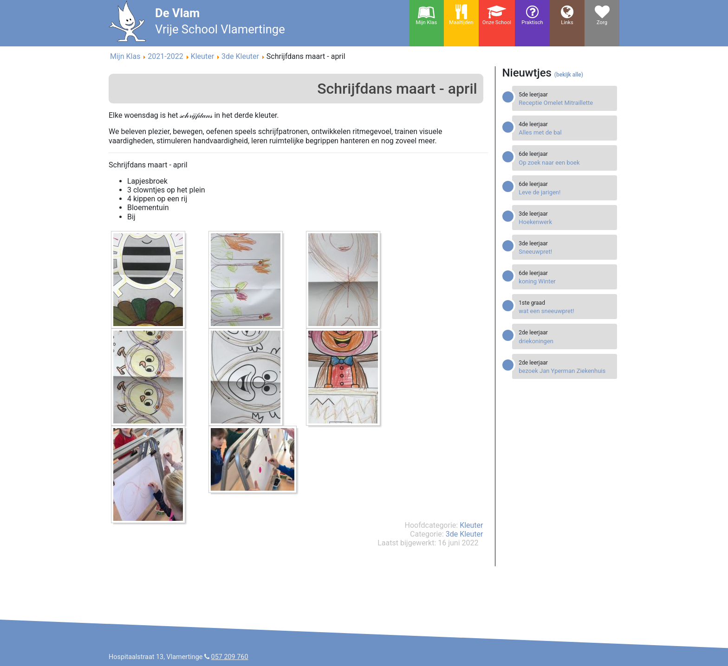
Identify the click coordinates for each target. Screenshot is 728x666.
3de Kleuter (464, 534)
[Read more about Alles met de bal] (565, 132)
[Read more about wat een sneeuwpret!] (565, 310)
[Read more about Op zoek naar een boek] (565, 162)
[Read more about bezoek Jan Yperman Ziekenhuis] (565, 370)
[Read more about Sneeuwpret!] (565, 251)
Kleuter (471, 525)
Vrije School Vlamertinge (220, 29)
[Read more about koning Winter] (565, 281)
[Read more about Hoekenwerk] (565, 221)
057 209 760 (229, 657)
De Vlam (177, 13)
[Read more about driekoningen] (565, 341)
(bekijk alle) (568, 74)
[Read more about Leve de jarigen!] (565, 192)
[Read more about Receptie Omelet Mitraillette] (565, 102)
